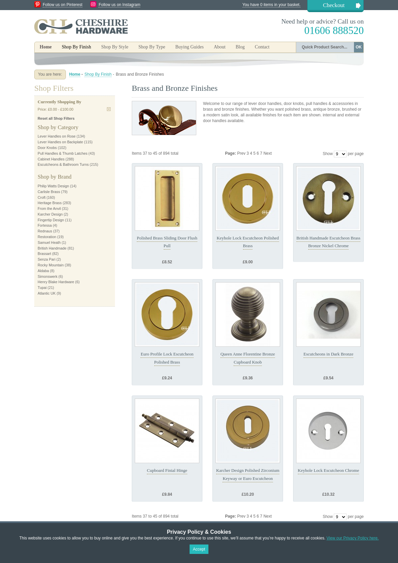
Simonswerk (47, 276)
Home (46, 46)
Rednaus (45, 231)
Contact (262, 46)
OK (359, 47)
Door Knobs (47, 148)
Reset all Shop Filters (56, 118)
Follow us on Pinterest (62, 4)
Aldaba (43, 271)
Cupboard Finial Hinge (167, 470)
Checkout (334, 5)
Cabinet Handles (51, 159)
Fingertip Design (51, 220)
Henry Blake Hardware (56, 282)
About (220, 46)
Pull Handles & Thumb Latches (62, 153)
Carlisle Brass (49, 192)
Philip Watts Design (53, 186)
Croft (41, 197)
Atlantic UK (46, 293)
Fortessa (45, 225)
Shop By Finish (98, 74)
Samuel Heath (49, 242)
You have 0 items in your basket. (271, 4)
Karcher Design (50, 214)
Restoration (47, 237)
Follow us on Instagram (119, 4)
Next (268, 153)
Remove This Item (109, 109)
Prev (241, 153)
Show (328, 153)
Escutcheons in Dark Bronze (328, 353)
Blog (240, 46)
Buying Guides (189, 46)
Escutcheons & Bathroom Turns (63, 164)
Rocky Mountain (51, 265)
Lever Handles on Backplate (60, 142)
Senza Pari (46, 259)
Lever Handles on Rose (57, 136)
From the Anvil (49, 209)
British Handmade (52, 248)
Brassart (44, 254)
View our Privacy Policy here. (352, 538)
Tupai (42, 288)
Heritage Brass (50, 203)
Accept (199, 549)
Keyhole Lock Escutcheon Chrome (328, 470)
